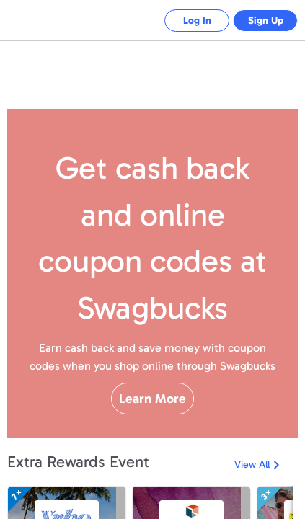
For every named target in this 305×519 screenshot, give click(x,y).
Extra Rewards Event (78, 500)
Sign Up (262, 20)
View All (252, 503)
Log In (186, 20)
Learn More (152, 424)
